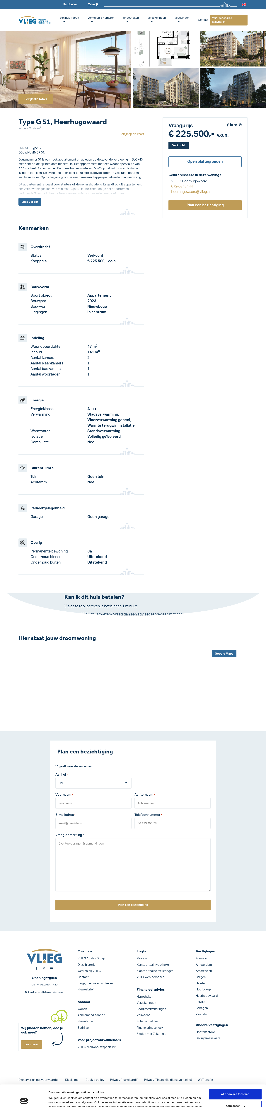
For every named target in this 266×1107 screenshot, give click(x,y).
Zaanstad (202, 1014)
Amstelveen (204, 971)
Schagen (202, 1008)
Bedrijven (84, 1027)
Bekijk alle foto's (35, 99)
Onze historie (87, 964)
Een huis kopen (69, 17)
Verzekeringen (156, 17)
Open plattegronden (205, 161)
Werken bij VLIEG (89, 971)
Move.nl (142, 958)
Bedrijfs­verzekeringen (151, 1009)
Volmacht (143, 1015)
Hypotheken (131, 17)
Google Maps (224, 653)
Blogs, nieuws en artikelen (95, 983)
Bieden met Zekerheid (151, 1033)
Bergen (201, 977)
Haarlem (201, 983)
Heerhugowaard (207, 995)
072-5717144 (182, 186)
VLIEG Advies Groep (91, 958)
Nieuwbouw (85, 1021)
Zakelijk (93, 4)
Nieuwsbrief (86, 989)
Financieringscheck (150, 1027)
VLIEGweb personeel (151, 977)
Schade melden (147, 1021)
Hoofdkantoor (205, 1032)
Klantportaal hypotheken (153, 964)
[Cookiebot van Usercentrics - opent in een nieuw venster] (24, 1100)
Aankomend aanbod (91, 1015)
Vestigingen (182, 17)
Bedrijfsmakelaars (208, 1038)
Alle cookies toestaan (235, 1072)
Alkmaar (201, 958)
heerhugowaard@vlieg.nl (190, 192)
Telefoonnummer (148, 815)
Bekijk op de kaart (132, 134)
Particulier (70, 4)
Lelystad (201, 1001)
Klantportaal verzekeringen (155, 971)
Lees (29, 202)
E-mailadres (65, 815)
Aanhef (61, 775)
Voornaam (64, 795)
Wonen (82, 1009)
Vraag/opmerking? (69, 835)
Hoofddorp (203, 989)
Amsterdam (204, 964)
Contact (203, 19)
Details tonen (57, 1099)
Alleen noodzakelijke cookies (235, 1096)
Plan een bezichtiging (205, 205)
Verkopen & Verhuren (101, 17)
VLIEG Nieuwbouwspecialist (97, 1047)
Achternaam (144, 795)
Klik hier (103, 620)
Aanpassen (235, 1084)
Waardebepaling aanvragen (222, 20)
